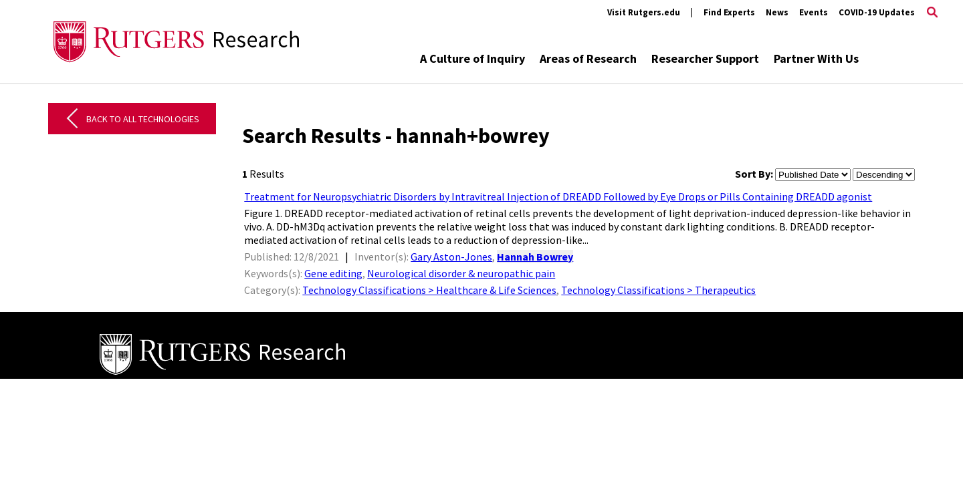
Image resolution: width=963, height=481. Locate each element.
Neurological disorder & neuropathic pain (461, 273)
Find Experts (729, 12)
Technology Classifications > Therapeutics (658, 290)
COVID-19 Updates (877, 12)
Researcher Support (705, 58)
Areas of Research (588, 58)
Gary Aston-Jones (451, 256)
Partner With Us (816, 58)
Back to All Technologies (142, 119)
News (777, 12)
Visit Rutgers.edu (643, 12)
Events (813, 12)
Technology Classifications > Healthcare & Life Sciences (429, 290)
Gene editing (333, 273)
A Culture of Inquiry (472, 58)
